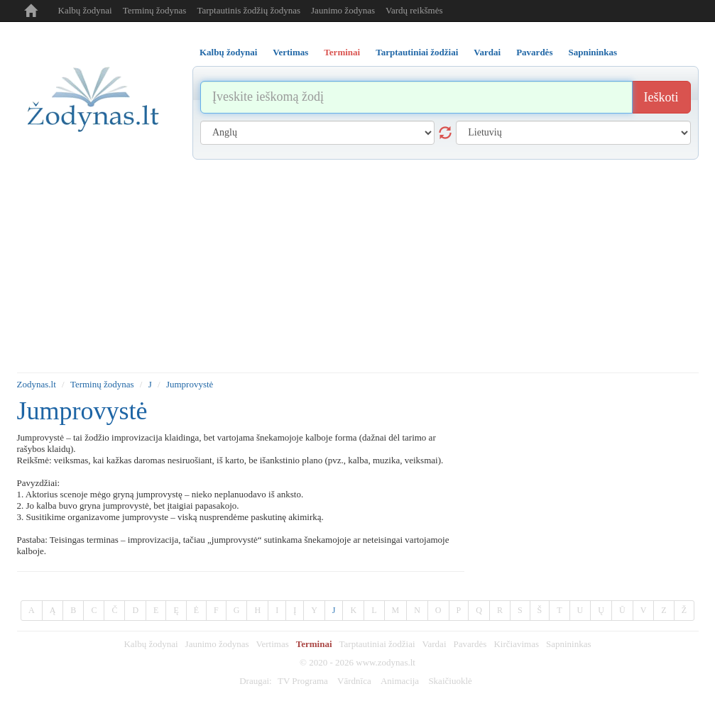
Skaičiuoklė (449, 680)
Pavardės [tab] (534, 52)
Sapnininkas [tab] (592, 52)
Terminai (314, 644)
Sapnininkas (568, 644)
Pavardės (470, 644)
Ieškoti (661, 97)
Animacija (400, 680)
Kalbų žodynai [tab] (228, 52)
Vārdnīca (354, 680)
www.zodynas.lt (385, 662)
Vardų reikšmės (414, 10)
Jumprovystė (189, 384)
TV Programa (303, 680)
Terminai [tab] (342, 52)
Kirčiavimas (516, 644)
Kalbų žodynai (85, 10)
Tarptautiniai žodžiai (377, 644)
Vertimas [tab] (290, 52)
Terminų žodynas (155, 10)
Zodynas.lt (36, 384)
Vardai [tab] (487, 52)
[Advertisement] (358, 266)
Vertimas (272, 644)
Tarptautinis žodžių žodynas (248, 10)
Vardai (434, 644)
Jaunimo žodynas (343, 10)
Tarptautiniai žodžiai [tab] (417, 52)
